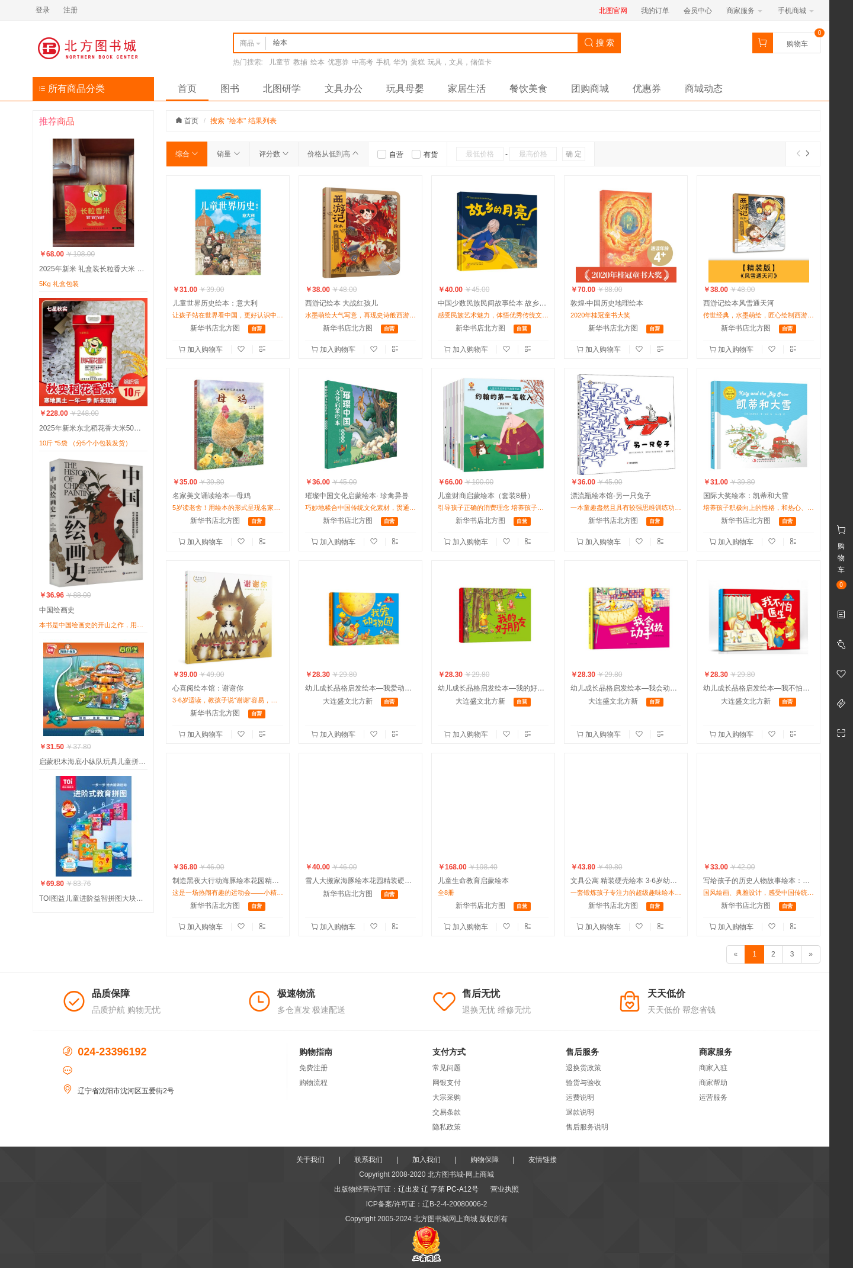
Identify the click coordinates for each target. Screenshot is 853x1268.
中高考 (362, 62)
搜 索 (599, 42)
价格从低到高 (333, 154)
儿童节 (279, 62)
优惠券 (338, 62)
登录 (43, 10)
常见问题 (446, 1068)
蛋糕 (418, 62)
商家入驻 (713, 1068)
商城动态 (704, 89)
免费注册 (313, 1068)
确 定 (574, 154)
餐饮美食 (528, 89)
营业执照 (504, 1189)
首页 (187, 89)
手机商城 (796, 11)
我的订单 (655, 11)
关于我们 (310, 1159)
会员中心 (698, 11)
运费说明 (580, 1097)
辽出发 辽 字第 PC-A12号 (438, 1189)
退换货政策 (583, 1068)
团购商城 (590, 89)
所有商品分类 (72, 89)
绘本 (317, 62)
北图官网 (613, 11)
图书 (229, 89)
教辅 (300, 62)
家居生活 (467, 89)
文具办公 (344, 89)
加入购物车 (201, 349)
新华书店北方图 (215, 328)
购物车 (797, 44)
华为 (400, 62)
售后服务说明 (587, 1127)
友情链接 (542, 1159)
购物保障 (484, 1159)
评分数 (274, 154)
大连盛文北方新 (348, 701)
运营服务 (713, 1097)
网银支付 (446, 1082)
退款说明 (580, 1112)
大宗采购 (446, 1097)
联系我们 (368, 1159)
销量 (228, 154)
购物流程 (313, 1082)
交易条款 (446, 1112)
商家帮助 (713, 1082)
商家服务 (744, 11)
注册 (70, 10)
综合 (186, 154)
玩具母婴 (405, 89)
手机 (383, 62)
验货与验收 (583, 1082)
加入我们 (426, 1159)
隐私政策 (446, 1127)
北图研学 (282, 89)
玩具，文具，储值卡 (460, 62)
